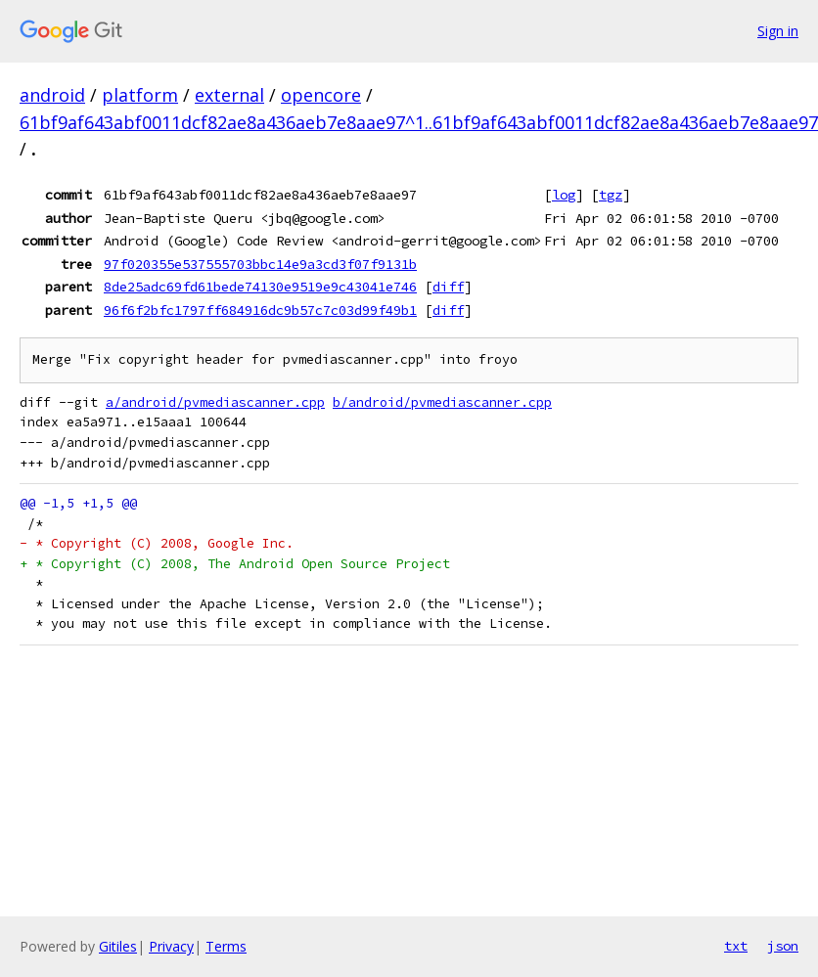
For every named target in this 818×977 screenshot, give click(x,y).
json (782, 946)
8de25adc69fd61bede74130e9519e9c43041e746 (260, 286)
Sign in (777, 31)
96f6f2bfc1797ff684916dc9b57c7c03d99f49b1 (260, 310)
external (229, 95)
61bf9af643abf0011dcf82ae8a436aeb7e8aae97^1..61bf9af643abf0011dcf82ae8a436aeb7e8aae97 (419, 122)
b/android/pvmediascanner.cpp (442, 402)
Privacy (171, 946)
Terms (226, 946)
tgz (610, 194)
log (563, 194)
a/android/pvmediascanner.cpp (215, 402)
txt (736, 946)
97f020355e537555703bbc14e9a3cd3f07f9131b (260, 264)
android (52, 95)
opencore (321, 95)
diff (448, 286)
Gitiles (118, 946)
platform (140, 95)
